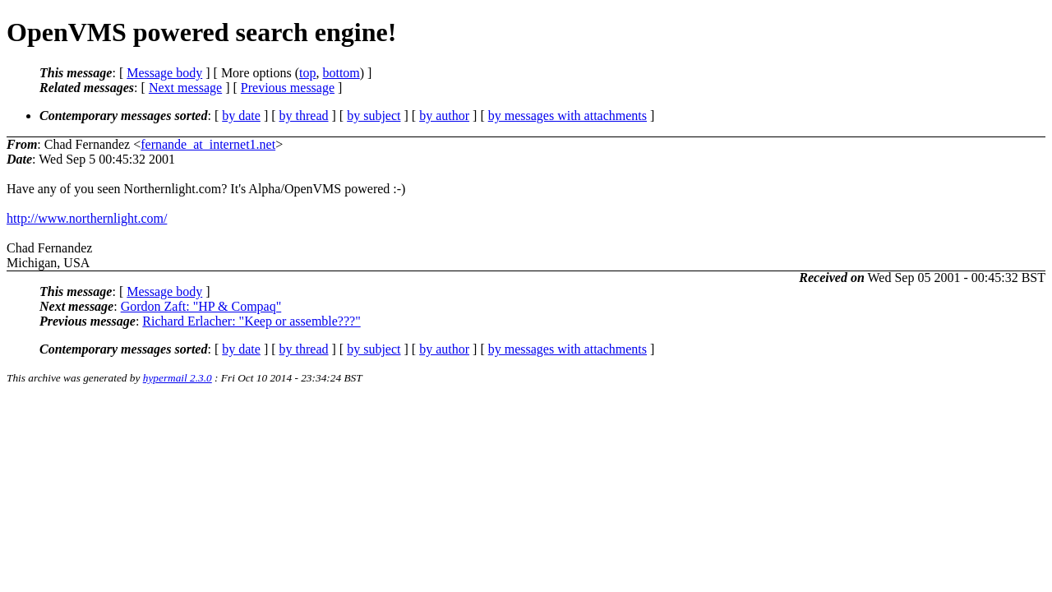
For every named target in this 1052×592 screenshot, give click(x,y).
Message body (164, 73)
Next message (185, 88)
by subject (373, 116)
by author (444, 116)
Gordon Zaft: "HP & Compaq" (201, 306)
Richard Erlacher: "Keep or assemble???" (251, 321)
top (307, 73)
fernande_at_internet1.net (208, 144)
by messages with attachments (567, 116)
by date (241, 116)
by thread (304, 116)
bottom (340, 73)
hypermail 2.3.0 (177, 378)
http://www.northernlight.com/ (87, 218)
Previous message (288, 88)
